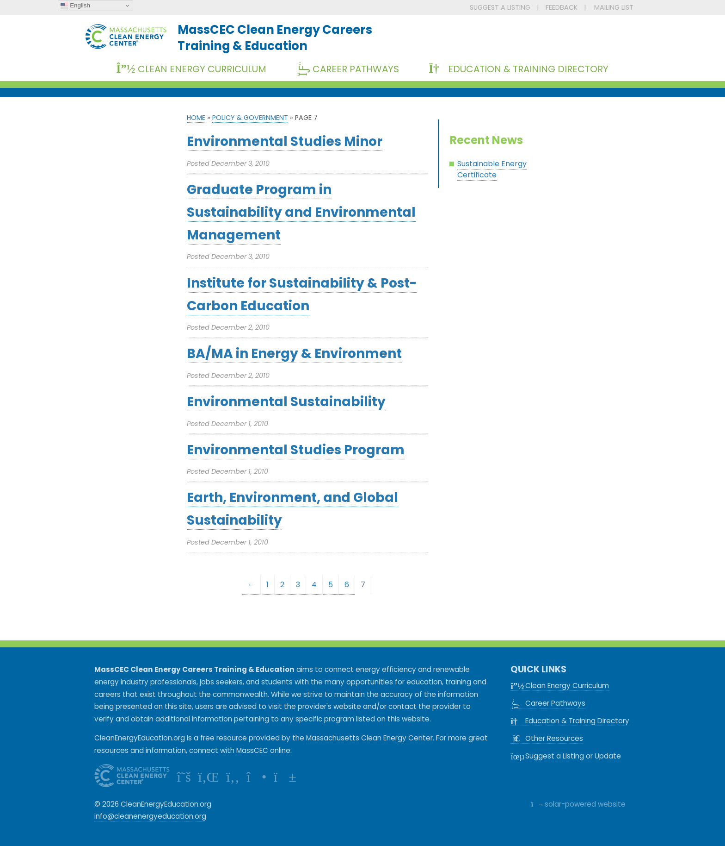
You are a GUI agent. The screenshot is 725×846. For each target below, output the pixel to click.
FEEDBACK (562, 7)
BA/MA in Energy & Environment (294, 354)
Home (196, 117)
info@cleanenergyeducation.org (150, 816)
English (75, 5)
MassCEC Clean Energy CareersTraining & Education (275, 37)
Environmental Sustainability (286, 402)
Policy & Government (250, 117)
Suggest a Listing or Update (565, 756)
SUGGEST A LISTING (500, 7)
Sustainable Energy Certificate (492, 169)
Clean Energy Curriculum (191, 69)
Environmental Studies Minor (284, 141)
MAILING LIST (613, 7)
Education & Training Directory (518, 69)
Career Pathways (351, 69)
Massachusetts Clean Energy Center (369, 738)
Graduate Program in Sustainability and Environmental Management (301, 212)
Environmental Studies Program (296, 450)
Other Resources (546, 738)
